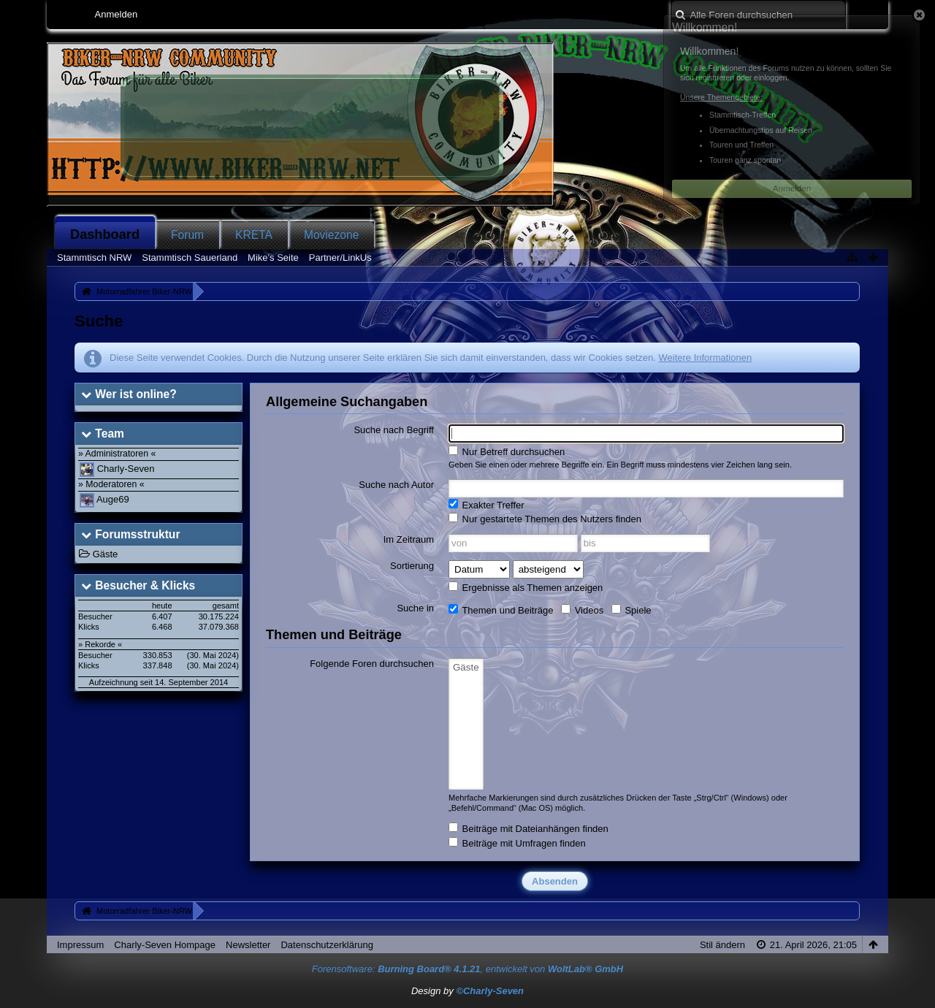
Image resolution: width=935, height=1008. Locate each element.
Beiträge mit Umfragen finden (517, 843)
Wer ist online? (135, 394)
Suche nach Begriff (394, 429)
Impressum (80, 944)
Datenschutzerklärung (326, 944)
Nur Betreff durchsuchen (507, 451)
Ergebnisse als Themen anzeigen (526, 587)
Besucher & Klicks (145, 585)
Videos (582, 610)
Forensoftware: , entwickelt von (467, 968)
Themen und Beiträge (501, 610)
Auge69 (112, 499)
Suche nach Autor (396, 484)
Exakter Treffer (486, 505)
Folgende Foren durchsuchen (372, 663)
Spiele (631, 610)
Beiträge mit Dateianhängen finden (528, 828)
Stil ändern (722, 944)
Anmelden (116, 14)
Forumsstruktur (137, 534)
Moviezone (331, 235)
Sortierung (412, 565)
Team (109, 433)
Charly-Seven (126, 468)
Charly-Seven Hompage (164, 944)
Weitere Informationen (705, 357)
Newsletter (248, 944)
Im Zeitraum (408, 539)
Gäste (105, 554)
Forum (187, 235)
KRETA (253, 235)
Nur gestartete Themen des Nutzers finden (545, 518)
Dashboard (105, 234)
